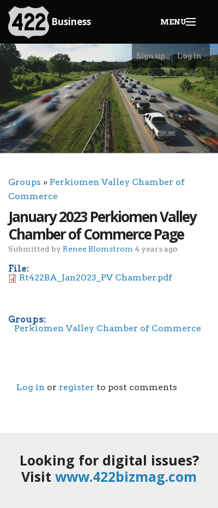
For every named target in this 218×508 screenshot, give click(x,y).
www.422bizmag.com (126, 476)
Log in (189, 55)
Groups (24, 182)
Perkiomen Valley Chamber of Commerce (107, 328)
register (76, 387)
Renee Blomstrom (98, 248)
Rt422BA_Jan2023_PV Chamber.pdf (95, 277)
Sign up (150, 55)
